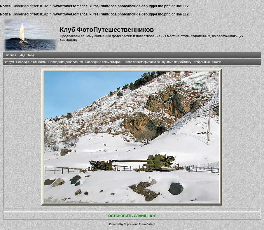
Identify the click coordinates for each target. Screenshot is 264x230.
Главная (10, 55)
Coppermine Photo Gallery (139, 224)
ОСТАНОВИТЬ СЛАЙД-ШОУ (132, 216)
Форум (9, 62)
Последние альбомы (31, 62)
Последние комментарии (103, 62)
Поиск (216, 62)
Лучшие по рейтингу (176, 62)
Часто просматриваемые (141, 62)
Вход (30, 55)
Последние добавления (65, 62)
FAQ (21, 55)
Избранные (201, 62)
